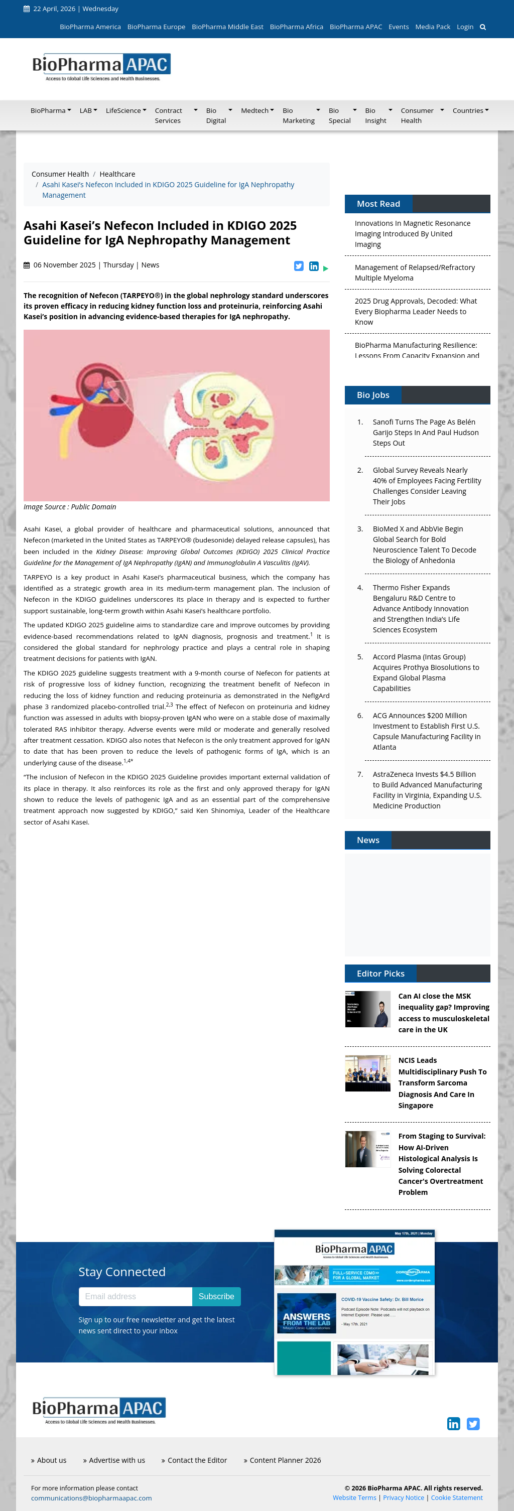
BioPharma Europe (156, 26)
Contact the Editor (194, 1460)
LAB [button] (86, 110)
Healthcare (117, 174)
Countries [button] (468, 110)
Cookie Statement (457, 1497)
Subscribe (216, 1296)
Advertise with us (114, 1460)
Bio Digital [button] (216, 115)
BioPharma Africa (297, 26)
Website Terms (354, 1497)
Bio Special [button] (340, 115)
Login (465, 26)
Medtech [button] (255, 110)
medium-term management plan (219, 588)
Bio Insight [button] (376, 115)
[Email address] (136, 1296)
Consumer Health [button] (417, 115)
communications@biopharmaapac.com (91, 1497)
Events (399, 26)
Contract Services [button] (168, 115)
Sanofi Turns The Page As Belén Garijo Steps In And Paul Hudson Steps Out (426, 432)
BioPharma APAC (356, 26)
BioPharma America (90, 26)
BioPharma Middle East (228, 26)
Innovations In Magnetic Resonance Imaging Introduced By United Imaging (413, 236)
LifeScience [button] (123, 110)
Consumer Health (60, 174)
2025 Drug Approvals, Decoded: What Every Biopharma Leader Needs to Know (416, 314)
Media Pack (432, 26)
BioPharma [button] (48, 110)
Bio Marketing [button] (299, 115)
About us (48, 1460)
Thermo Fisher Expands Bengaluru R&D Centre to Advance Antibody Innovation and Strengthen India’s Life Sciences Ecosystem (421, 608)
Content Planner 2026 (282, 1460)
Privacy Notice (403, 1497)
